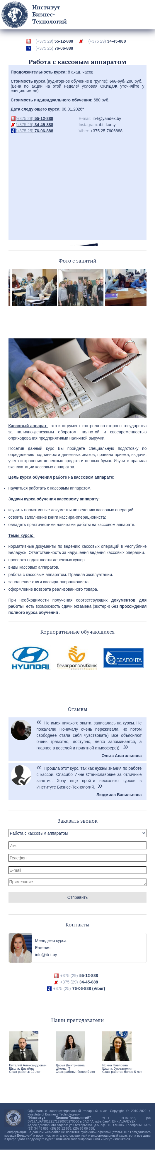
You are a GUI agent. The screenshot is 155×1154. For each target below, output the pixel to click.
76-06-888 (54, 48)
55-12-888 (54, 41)
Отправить (77, 897)
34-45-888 (107, 41)
